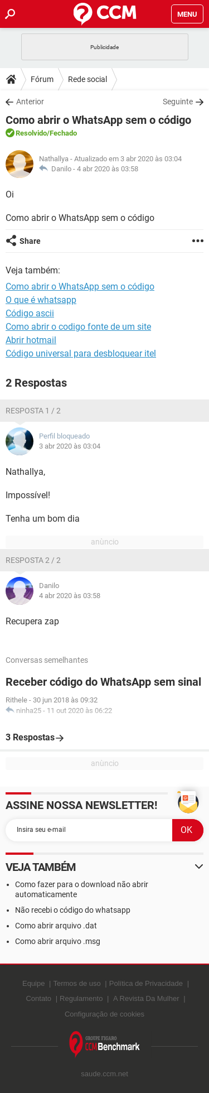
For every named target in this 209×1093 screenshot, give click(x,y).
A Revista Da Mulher (146, 998)
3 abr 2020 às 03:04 (69, 446)
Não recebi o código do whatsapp (72, 910)
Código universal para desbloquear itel (81, 353)
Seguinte (178, 101)
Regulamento (81, 998)
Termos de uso (76, 983)
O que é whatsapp (41, 300)
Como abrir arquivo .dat (56, 925)
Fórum (42, 79)
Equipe (33, 983)
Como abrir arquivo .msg (57, 941)
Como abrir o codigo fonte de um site (78, 326)
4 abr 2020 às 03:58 (107, 169)
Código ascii (30, 313)
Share (30, 241)
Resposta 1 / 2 (33, 410)
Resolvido (31, 133)
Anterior (30, 101)
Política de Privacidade (146, 983)
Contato (38, 998)
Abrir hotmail (31, 340)
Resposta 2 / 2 (33, 560)
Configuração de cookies (104, 1014)
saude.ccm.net (104, 1074)
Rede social (87, 79)
